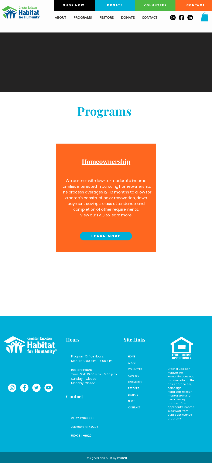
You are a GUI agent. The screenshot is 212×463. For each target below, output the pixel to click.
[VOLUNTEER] (155, 5)
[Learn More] (106, 236)
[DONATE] (115, 5)
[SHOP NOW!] (74, 5)
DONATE (133, 395)
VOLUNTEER (135, 369)
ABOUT (132, 363)
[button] (204, 17)
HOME (131, 356)
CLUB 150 (133, 375)
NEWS (131, 401)
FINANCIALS (135, 382)
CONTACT (134, 407)
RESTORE (133, 388)
